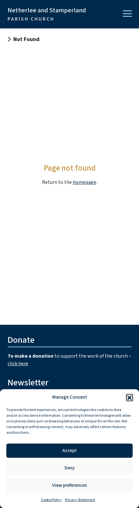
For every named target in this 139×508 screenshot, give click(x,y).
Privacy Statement (80, 500)
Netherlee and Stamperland (47, 14)
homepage (84, 182)
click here (18, 363)
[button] (129, 397)
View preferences (69, 485)
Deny (70, 468)
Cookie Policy (51, 500)
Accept (69, 450)
